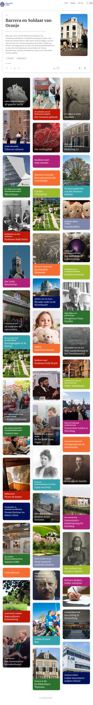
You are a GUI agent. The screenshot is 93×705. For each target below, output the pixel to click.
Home (66, 3)
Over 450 (80, 3)
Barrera (9, 63)
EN (91, 3)
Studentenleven (21, 58)
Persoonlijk (10, 58)
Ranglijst (72, 3)
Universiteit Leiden (46, 698)
